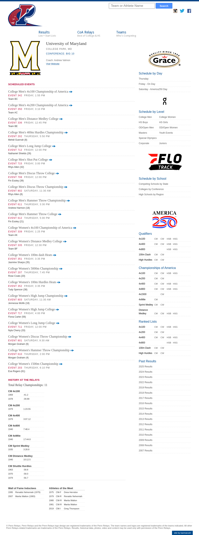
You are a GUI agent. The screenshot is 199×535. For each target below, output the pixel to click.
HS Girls (163, 122)
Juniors (163, 143)
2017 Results (145, 398)
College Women (167, 117)
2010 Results (145, 434)
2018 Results (145, 392)
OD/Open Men (146, 127)
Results (47, 33)
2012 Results (145, 424)
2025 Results (145, 366)
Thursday (143, 78)
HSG (175, 239)
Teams (126, 33)
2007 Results (145, 450)
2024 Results (145, 371)
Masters (143, 132)
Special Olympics (148, 138)
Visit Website (52, 64)
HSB (169, 239)
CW (162, 239)
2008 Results (145, 445)
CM (156, 239)
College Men (145, 117)
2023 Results (145, 377)
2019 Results (145, 387)
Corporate (144, 143)
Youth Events (166, 132)
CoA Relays (88, 33)
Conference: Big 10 (60, 53)
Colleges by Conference (151, 189)
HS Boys (143, 122)
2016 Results (145, 403)
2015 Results (145, 408)
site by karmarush (182, 533)
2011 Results (145, 429)
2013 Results (145, 419)
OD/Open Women (168, 127)
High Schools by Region (151, 194)
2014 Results (145, 413)
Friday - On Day (147, 84)
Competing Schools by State (153, 184)
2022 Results (145, 382)
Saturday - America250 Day (153, 89)
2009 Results (145, 440)
